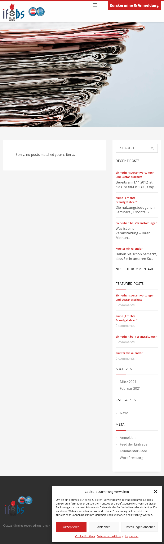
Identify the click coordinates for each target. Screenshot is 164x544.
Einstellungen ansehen (139, 527)
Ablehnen (103, 527)
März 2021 (128, 381)
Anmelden (128, 437)
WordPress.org (131, 457)
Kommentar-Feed (133, 451)
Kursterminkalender (129, 248)
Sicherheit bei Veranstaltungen (136, 223)
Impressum (131, 536)
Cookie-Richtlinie (85, 536)
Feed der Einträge (133, 444)
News (124, 413)
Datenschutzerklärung (110, 536)
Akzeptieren (71, 527)
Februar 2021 (130, 388)
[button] (156, 491)
